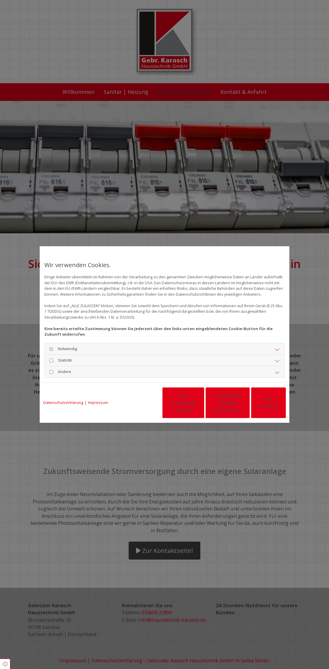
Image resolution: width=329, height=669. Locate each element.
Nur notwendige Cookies (147, 403)
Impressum (98, 402)
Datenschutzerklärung (63, 402)
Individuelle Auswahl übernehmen (203, 402)
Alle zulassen (258, 402)
